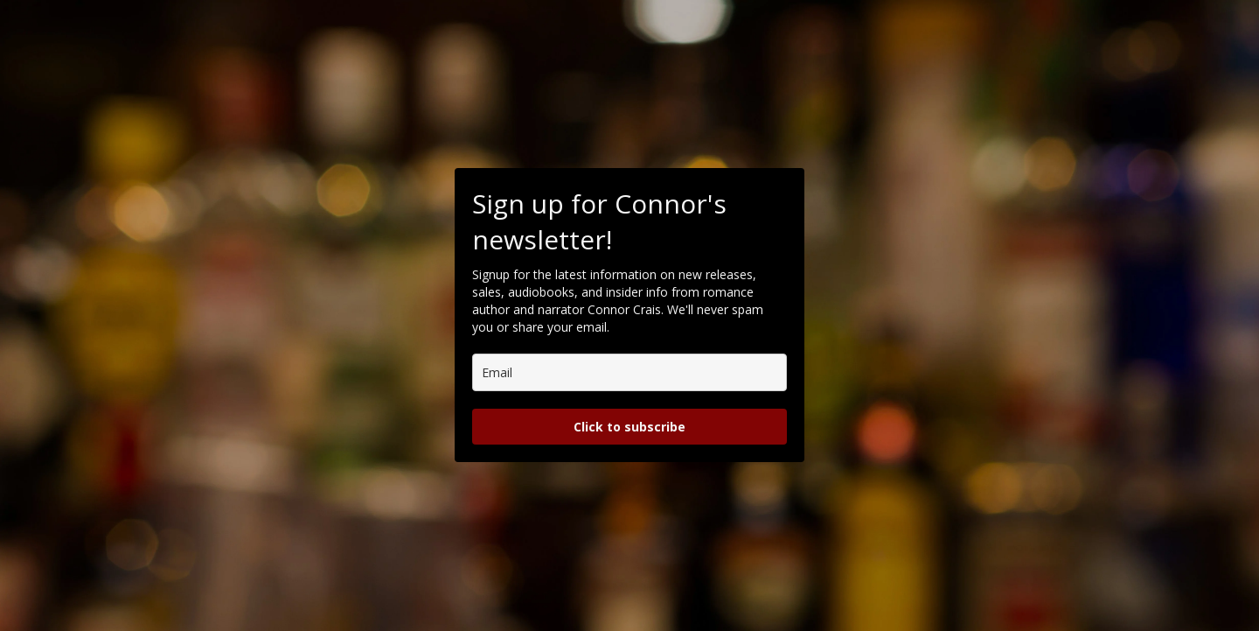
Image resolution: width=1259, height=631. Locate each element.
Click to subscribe (629, 426)
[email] (629, 372)
